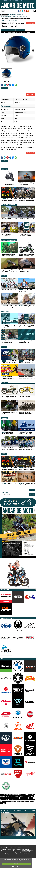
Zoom (24, 29)
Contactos (3, 847)
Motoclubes (20, 801)
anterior (3, 20)
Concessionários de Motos (27, 796)
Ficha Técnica (9, 847)
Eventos (3, 453)
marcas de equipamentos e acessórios (8, 16)
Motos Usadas (4, 794)
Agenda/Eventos (13, 794)
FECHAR (16, 864)
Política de (16, 866)
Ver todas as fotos (11, 29)
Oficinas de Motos (14, 798)
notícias (25, 16)
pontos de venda (20, 14)
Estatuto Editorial (17, 847)
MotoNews (4, 169)
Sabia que (4, 382)
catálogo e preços (12, 14)
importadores (19, 16)
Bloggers (26, 801)
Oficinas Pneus (24, 798)
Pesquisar (32, 490)
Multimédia (4, 311)
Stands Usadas (4, 798)
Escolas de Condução (10, 801)
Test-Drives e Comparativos (8, 204)
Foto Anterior (3, 29)
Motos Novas (22, 794)
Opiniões (4, 276)
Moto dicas (4, 418)
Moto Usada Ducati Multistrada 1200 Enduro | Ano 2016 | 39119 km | (18, 823)
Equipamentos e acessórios (8, 240)
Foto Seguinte (18, 29)
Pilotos (32, 801)
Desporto (4, 347)
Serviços (3, 803)
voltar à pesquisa (10, 20)
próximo (16, 20)
